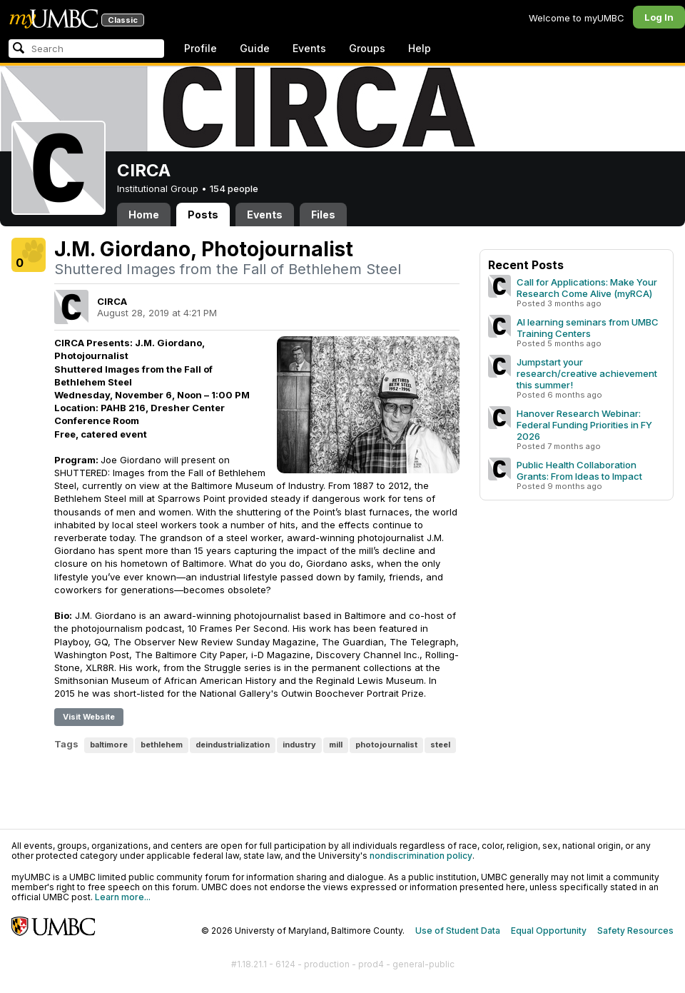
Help (419, 48)
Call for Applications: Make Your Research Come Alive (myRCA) (587, 287)
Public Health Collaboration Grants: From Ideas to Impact (579, 470)
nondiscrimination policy (421, 855)
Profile (200, 48)
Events (309, 48)
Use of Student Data (457, 930)
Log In (659, 17)
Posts (203, 214)
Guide (255, 48)
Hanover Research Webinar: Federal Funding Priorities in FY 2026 (584, 425)
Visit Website (89, 717)
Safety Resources (635, 930)
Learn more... (123, 897)
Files (323, 214)
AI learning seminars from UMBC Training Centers (588, 327)
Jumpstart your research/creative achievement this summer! (587, 373)
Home (143, 214)
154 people (234, 188)
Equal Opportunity (549, 930)
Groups (367, 48)
